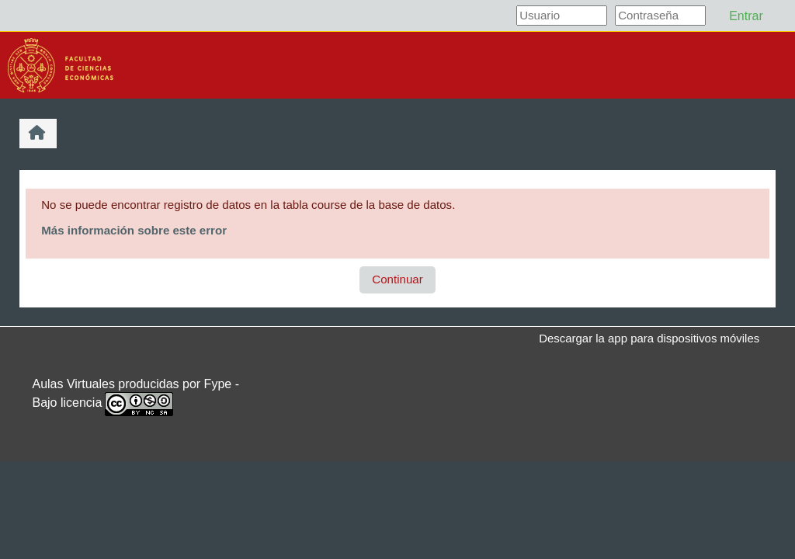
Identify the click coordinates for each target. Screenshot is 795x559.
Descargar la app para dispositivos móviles (649, 338)
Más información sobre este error (134, 230)
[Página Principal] (60, 64)
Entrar (746, 16)
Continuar (397, 279)
